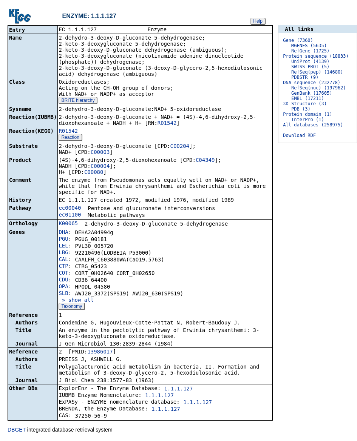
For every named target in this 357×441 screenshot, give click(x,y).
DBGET (17, 430)
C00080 (94, 173)
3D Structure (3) (305, 103)
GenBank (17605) (311, 93)
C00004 (100, 167)
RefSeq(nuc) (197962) (318, 88)
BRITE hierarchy (77, 101)
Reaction (70, 138)
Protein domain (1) (307, 114)
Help (258, 21)
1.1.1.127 (178, 389)
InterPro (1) (307, 119)
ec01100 (70, 215)
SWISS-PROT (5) (310, 66)
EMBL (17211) (307, 98)
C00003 (100, 153)
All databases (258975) (313, 125)
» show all (76, 301)
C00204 (179, 147)
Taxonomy (71, 307)
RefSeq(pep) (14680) (317, 72)
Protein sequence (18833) (315, 56)
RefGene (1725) (310, 51)
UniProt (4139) (310, 61)
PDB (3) (301, 109)
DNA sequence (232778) (311, 82)
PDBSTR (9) (304, 77)
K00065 (68, 224)
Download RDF (299, 135)
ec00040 (70, 209)
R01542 (167, 124)
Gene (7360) (298, 40)
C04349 (205, 161)
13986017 (100, 352)
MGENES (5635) (309, 45)
